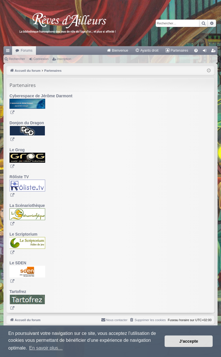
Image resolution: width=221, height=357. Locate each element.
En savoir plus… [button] (46, 348)
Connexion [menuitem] (206, 51)
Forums (27, 50)
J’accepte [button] (188, 341)
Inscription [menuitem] (215, 51)
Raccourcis (9, 51)
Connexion (41, 59)
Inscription (64, 59)
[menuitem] (117, 50)
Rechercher (17, 59)
